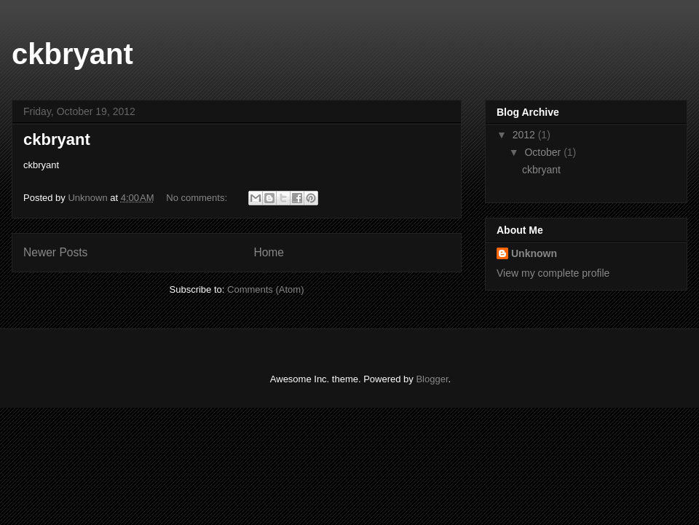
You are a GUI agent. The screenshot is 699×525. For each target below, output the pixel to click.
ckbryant (72, 54)
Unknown (534, 253)
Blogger (432, 379)
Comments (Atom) (265, 289)
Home (268, 252)
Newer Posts (55, 252)
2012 (525, 135)
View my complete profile (553, 273)
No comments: (197, 197)
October (544, 152)
